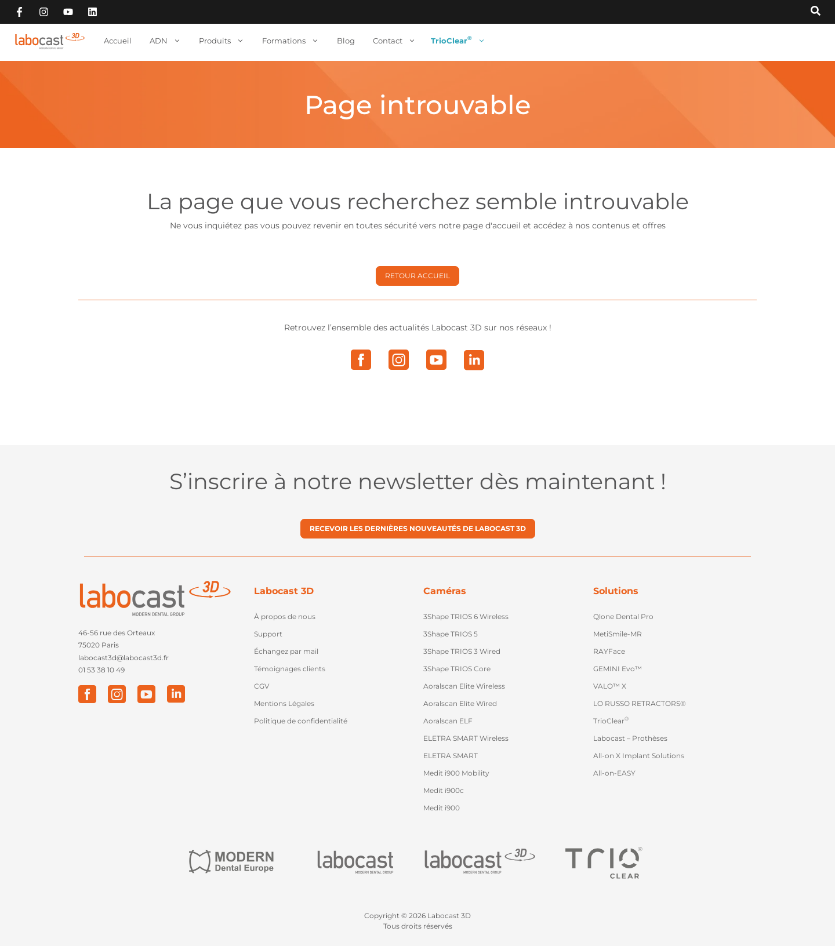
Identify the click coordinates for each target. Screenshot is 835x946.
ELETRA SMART (450, 755)
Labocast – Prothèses (630, 738)
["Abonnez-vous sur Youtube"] (68, 12)
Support (268, 634)
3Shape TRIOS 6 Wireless (466, 616)
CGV (261, 686)
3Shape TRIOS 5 (450, 634)
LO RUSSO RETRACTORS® (639, 703)
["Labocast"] (355, 862)
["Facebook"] (87, 694)
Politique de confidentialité (300, 720)
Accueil (118, 40)
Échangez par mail (286, 651)
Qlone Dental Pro (623, 616)
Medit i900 (441, 807)
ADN (165, 40)
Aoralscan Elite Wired (460, 703)
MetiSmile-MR (617, 634)
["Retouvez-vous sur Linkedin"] (92, 12)
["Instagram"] (117, 694)
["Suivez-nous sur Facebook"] (19, 12)
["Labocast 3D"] (479, 862)
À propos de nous (284, 616)
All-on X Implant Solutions (638, 755)
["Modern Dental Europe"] (231, 862)
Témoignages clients (289, 668)
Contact (394, 40)
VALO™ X (609, 686)
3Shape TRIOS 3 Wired (461, 651)
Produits (221, 40)
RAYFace (609, 651)
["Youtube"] (146, 694)
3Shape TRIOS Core (457, 668)
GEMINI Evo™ (617, 668)
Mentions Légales (284, 703)
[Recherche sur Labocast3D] (816, 11)
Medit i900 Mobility (456, 773)
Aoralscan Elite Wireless (464, 686)
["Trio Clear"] (603, 862)
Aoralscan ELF (448, 720)
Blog (346, 40)
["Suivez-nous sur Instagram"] (44, 12)
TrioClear (458, 40)
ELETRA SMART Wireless (466, 738)
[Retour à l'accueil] (49, 41)
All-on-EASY (614, 773)
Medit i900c (443, 790)
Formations (290, 40)
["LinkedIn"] (176, 694)
